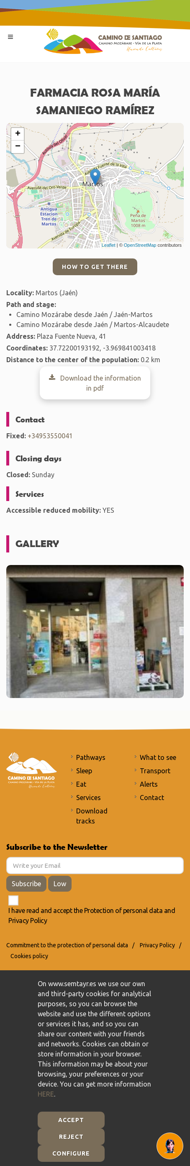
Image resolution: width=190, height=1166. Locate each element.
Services (88, 797)
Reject (71, 1136)
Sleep (84, 771)
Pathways (90, 757)
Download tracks (92, 816)
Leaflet (109, 245)
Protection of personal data (123, 910)
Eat (81, 784)
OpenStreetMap (140, 245)
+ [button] (18, 134)
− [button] (18, 147)
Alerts (149, 784)
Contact (152, 797)
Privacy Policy (27, 920)
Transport (155, 771)
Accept (71, 1120)
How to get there (95, 266)
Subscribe (26, 883)
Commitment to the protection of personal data (67, 945)
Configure (71, 1153)
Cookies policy (29, 956)
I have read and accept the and (91, 915)
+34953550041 (50, 436)
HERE (46, 1094)
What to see (158, 757)
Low (60, 883)
